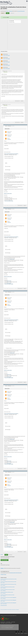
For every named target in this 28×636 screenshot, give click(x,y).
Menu (27, 1)
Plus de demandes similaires (4, 605)
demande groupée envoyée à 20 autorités (16, 572)
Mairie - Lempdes (3, 601)
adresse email (12, 259)
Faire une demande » (4, 560)
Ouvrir (4, 55)
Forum (16, 632)
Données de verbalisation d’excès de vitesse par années (8, 581)
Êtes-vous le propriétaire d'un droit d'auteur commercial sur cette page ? (10, 609)
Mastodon (22, 632)
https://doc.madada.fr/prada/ (9, 200)
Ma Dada (6, 3)
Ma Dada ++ (2, 568)
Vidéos (19, 632)
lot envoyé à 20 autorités (21, 11)
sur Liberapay (7, 627)
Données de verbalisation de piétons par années (7, 594)
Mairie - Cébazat (3, 582)
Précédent (2, 574)
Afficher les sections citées (8, 193)
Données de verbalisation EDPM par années (7, 592)
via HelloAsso (11, 627)
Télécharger (9, 132)
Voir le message (8, 55)
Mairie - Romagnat (3, 585)
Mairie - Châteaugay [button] (8, 385)
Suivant (5, 574)
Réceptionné (5, 105)
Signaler (22, 122)
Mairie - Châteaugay (9, 11)
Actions (2, 13)
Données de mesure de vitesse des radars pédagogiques (8, 597)
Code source (25, 632)
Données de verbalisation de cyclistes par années (8, 586)
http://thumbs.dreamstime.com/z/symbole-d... (11, 153)
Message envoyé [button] (5, 104)
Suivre (8, 13)
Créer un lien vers (17, 122)
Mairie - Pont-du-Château (4, 603)
